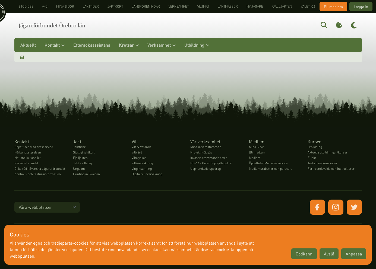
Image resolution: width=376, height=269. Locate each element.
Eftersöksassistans (91, 45)
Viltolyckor (139, 158)
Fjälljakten (282, 6)
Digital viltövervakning (147, 174)
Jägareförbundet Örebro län (52, 25)
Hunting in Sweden (86, 174)
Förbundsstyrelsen (27, 152)
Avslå (329, 254)
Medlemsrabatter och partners (270, 168)
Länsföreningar (146, 6)
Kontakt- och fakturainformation (37, 174)
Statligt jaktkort (84, 152)
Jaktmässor (228, 6)
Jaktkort (115, 6)
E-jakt (312, 158)
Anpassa (354, 254)
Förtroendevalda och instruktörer (331, 168)
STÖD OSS (26, 6)
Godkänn (304, 254)
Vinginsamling (142, 168)
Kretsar (129, 45)
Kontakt (55, 45)
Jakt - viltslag (82, 163)
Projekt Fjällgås (201, 152)
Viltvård (137, 152)
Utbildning (196, 45)
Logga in (361, 6)
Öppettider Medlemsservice (33, 147)
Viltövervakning (142, 163)
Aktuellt (28, 45)
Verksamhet (179, 6)
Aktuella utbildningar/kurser (327, 152)
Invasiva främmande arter (208, 158)
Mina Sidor (256, 147)
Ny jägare (255, 6)
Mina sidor (65, 6)
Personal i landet (26, 163)
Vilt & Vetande (141, 147)
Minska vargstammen (205, 147)
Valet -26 (308, 6)
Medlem (254, 158)
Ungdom (79, 168)
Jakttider (91, 6)
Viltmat (203, 6)
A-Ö (45, 6)
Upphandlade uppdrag (205, 168)
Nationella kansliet (27, 158)
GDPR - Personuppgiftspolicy (211, 163)
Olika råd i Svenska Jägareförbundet (39, 168)
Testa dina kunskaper (322, 163)
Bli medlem (333, 6)
